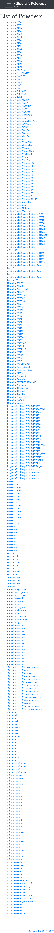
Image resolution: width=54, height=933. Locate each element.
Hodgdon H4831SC (16, 343)
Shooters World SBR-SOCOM (21, 700)
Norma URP (13, 574)
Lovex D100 (12, 520)
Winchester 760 (15, 877)
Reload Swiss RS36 (16, 640)
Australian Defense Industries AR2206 (26, 232)
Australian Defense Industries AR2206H (27, 235)
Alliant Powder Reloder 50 (20, 193)
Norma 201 (12, 556)
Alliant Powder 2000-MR (19, 106)
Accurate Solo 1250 (16, 94)
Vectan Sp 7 (12, 754)
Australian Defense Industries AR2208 (26, 241)
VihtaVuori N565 (15, 853)
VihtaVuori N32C (15, 826)
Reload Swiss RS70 (16, 658)
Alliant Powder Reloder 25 (20, 184)
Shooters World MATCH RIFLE (22, 694)
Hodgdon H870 (14, 352)
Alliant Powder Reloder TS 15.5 (22, 199)
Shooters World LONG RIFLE (21, 688)
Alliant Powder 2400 (17, 109)
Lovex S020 (12, 529)
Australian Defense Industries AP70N (25, 220)
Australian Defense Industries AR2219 (25, 259)
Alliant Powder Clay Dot (19, 136)
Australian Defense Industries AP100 (25, 214)
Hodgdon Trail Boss (17, 394)
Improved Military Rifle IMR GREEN (25, 460)
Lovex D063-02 (14, 505)
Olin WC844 (13, 583)
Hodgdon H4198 (15, 331)
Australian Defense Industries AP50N (25, 217)
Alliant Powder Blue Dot (19, 130)
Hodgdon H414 (14, 328)
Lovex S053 (12, 535)
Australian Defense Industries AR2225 (26, 262)
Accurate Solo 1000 (16, 91)
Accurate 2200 (14, 28)
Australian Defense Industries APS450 (26, 226)
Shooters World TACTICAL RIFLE (24, 706)
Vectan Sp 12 (13, 742)
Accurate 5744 (14, 58)
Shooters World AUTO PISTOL (22, 673)
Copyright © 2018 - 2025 (41, 931)
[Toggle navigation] (9, 5)
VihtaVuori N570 (15, 859)
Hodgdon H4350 (15, 337)
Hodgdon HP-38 (15, 355)
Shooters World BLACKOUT (21, 676)
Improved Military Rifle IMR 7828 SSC (26, 445)
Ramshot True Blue (16, 616)
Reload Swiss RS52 (16, 649)
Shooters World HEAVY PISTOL (23, 685)
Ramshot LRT (14, 604)
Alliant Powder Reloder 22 (20, 178)
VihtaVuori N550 (15, 844)
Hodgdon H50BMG (16, 349)
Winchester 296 (15, 868)
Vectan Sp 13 (13, 745)
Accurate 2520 (14, 40)
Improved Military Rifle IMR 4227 (23, 421)
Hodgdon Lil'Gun (15, 373)
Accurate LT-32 (14, 67)
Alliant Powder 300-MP (18, 112)
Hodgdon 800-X (15, 286)
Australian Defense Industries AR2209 (26, 244)
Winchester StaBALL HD (19, 892)
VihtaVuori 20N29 (16, 775)
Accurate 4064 (14, 49)
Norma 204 (12, 565)
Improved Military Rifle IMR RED (23, 463)
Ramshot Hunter (15, 601)
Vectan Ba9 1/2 (14, 733)
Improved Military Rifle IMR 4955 (24, 439)
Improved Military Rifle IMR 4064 (24, 412)
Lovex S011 (12, 526)
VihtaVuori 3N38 (15, 784)
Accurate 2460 (14, 34)
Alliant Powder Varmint (19, 211)
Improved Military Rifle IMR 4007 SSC (26, 409)
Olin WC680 (13, 577)
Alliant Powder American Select (23, 121)
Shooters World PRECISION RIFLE (24, 697)
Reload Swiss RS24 (16, 634)
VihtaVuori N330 (15, 829)
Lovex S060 (12, 538)
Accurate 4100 (14, 52)
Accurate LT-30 (14, 64)
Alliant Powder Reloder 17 (20, 172)
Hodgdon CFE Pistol (17, 301)
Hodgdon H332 (14, 322)
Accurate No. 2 (14, 79)
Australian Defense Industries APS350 (26, 223)
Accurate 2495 (14, 37)
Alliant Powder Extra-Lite (19, 142)
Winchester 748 (15, 874)
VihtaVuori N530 (15, 838)
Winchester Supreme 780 (20, 901)
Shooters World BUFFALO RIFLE (23, 679)
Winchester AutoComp (18, 886)
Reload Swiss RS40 (16, 643)
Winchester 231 (15, 862)
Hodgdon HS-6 (14, 358)
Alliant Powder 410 (16, 118)
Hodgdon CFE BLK (16, 298)
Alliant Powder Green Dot (19, 145)
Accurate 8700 (14, 61)
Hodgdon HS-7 (14, 361)
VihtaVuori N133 (15, 799)
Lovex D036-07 (14, 490)
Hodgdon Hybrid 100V (18, 364)
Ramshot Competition (18, 592)
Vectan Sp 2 (13, 748)
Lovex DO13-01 (14, 523)
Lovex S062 (12, 541)
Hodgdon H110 (14, 316)
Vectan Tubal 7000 (16, 769)
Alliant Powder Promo (18, 157)
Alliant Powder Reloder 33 (20, 190)
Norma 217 (12, 568)
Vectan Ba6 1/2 (14, 724)
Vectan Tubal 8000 (16, 772)
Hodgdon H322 (14, 319)
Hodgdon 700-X (15, 283)
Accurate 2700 (14, 43)
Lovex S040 (12, 532)
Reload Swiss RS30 (16, 637)
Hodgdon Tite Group (17, 388)
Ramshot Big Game (16, 589)
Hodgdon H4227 (15, 334)
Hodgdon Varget (15, 403)
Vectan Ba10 (13, 721)
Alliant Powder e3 (16, 139)
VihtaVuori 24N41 (15, 778)
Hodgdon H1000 (15, 310)
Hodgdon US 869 (15, 400)
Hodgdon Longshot (16, 376)
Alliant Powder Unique (18, 208)
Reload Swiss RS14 (16, 628)
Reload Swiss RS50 (16, 646)
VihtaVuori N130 (15, 796)
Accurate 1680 (14, 22)
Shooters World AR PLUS (19, 670)
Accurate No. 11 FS (16, 76)
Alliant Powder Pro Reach (19, 154)
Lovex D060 (13, 499)
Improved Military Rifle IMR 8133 (23, 451)
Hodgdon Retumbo (16, 379)
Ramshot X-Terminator (18, 619)
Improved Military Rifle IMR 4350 (24, 427)
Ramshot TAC (14, 613)
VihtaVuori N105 (15, 787)
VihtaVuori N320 (15, 823)
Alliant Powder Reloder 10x (20, 163)
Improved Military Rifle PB (20, 469)
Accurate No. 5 (14, 82)
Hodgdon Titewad (16, 391)
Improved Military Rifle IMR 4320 (24, 424)
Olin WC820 (13, 580)
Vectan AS (12, 718)
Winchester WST (16, 910)
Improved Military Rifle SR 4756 (23, 472)
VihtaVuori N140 (15, 805)
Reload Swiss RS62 (16, 655)
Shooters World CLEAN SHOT (22, 682)
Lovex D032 (12, 481)
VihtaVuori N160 (15, 811)
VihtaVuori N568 (15, 856)
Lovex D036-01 (14, 487)
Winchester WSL (16, 907)
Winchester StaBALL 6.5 (19, 889)
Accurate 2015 (14, 25)
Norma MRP (13, 571)
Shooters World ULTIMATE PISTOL (24, 709)
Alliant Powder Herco (18, 148)
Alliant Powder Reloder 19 (20, 175)
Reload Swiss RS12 (16, 625)
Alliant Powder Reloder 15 (20, 166)
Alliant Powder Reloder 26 (20, 187)
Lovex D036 (13, 484)
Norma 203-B (13, 562)
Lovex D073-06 (14, 517)
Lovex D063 (13, 502)
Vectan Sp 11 (13, 739)
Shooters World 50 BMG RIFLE (22, 667)
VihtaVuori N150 (15, 808)
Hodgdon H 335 (15, 307)
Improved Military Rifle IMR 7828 (23, 442)
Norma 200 (12, 553)
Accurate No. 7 (14, 85)
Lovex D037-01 (14, 493)
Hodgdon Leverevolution (19, 370)
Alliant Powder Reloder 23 (20, 181)
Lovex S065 (12, 544)
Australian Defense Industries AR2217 (25, 253)
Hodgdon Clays (14, 304)
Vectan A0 (12, 712)
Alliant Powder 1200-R (18, 100)
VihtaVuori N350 (15, 835)
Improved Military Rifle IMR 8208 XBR (26, 454)
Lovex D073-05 (14, 514)
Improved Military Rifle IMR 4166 (23, 415)
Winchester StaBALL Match (21, 895)
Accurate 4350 (14, 55)
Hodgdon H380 (14, 325)
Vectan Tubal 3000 (16, 763)
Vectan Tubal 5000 (16, 766)
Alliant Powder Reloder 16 (20, 169)
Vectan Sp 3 (13, 751)
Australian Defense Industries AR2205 (26, 229)
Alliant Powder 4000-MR (19, 115)
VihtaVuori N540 (15, 841)
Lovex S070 (12, 547)
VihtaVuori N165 (15, 814)
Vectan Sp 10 (13, 736)
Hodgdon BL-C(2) (15, 292)
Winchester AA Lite (17, 880)
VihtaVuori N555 (15, 847)
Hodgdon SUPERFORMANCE (21, 382)
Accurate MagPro (16, 70)
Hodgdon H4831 (15, 340)
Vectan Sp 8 (13, 757)
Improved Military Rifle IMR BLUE (24, 457)
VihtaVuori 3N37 (15, 781)
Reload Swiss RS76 (16, 661)
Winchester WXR (16, 913)
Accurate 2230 (14, 31)
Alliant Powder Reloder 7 (19, 196)
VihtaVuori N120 (15, 793)
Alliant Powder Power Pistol (20, 151)
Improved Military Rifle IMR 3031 (23, 406)
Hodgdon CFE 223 (16, 295)
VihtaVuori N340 (15, 832)
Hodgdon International (18, 367)
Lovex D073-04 (14, 511)
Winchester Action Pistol (19, 883)
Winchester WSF (16, 904)
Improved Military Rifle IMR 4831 (23, 433)
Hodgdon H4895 (15, 346)
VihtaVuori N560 (15, 850)
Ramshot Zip (13, 622)
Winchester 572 (15, 871)
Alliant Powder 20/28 (17, 103)
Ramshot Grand (15, 598)
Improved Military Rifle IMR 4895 (24, 436)
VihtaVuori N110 (15, 790)
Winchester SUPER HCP (19, 898)
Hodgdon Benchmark (18, 289)
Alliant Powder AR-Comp (19, 124)
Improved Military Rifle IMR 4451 (23, 430)
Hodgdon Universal (16, 397)
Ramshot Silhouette (16, 610)
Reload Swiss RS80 (16, 664)
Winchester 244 (15, 865)
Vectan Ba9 (12, 730)
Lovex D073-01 (14, 508)
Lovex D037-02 (14, 496)
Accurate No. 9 (14, 88)
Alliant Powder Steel (17, 205)
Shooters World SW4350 (19, 703)
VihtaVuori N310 (15, 820)
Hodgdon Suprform (16, 385)
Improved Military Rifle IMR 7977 (23, 448)
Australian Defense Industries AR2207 (26, 238)
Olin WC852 (13, 586)
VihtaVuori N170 (15, 817)
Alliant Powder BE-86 (17, 127)
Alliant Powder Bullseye (19, 133)
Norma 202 (12, 559)
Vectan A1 (12, 715)
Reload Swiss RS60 (16, 652)
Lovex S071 (12, 550)
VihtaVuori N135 (15, 802)
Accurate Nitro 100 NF (18, 73)
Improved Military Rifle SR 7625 (23, 478)
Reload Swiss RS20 (16, 631)
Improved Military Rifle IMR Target (24, 466)
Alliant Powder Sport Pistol (20, 202)
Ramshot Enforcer (16, 595)
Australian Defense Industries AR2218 (25, 256)
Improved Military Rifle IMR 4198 (23, 418)
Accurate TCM (14, 97)
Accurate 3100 (14, 46)
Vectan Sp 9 (13, 760)
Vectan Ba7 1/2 (14, 727)
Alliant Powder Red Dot (18, 160)
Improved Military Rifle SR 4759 (23, 475)
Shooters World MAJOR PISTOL (23, 691)
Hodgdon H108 (14, 313)
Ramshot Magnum (16, 607)
